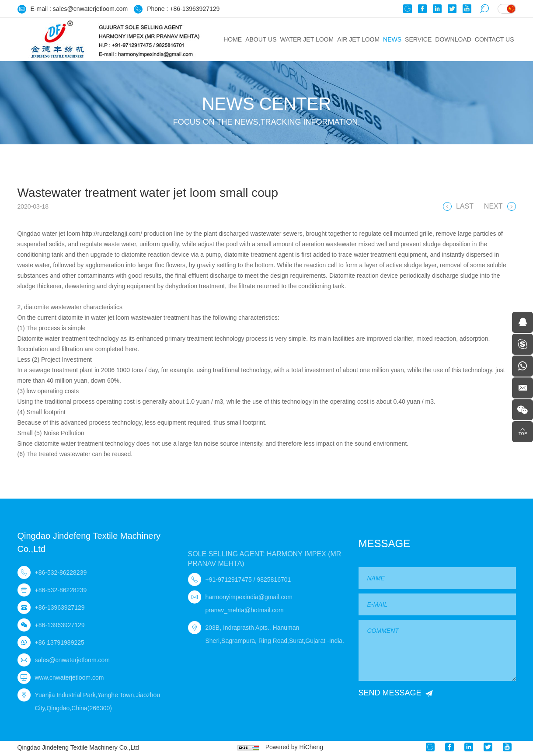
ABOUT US (260, 39)
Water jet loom (307, 39)
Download (453, 39)
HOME (232, 39)
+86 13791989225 (59, 642)
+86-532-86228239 (61, 572)
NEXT (493, 207)
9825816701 (274, 579)
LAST (465, 207)
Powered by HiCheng (294, 747)
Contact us (494, 39)
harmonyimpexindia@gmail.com (249, 596)
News (392, 39)
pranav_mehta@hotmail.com (245, 610)
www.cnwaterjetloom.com (69, 677)
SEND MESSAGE (390, 692)
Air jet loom (358, 39)
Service (418, 39)
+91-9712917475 (229, 579)
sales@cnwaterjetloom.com (90, 8)
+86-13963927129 (194, 8)
